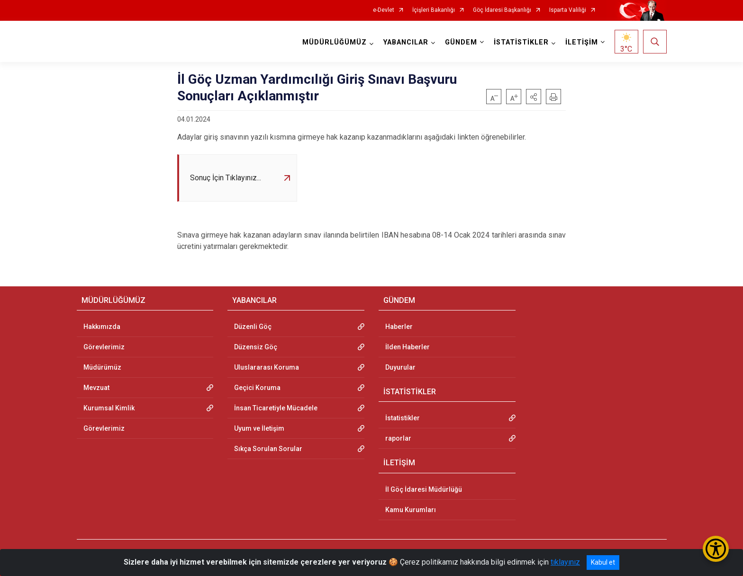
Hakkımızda (101, 326)
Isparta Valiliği (567, 10)
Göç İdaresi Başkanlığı (502, 10)
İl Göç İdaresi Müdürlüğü (423, 489)
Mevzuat (96, 387)
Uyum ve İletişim (259, 428)
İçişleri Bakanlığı (433, 10)
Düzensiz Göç (255, 347)
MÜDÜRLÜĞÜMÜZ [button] (334, 42)
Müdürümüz (102, 367)
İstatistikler (402, 418)
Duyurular (400, 367)
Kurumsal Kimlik (109, 408)
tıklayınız (565, 562)
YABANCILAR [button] (405, 42)
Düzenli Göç (253, 326)
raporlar (398, 438)
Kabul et (603, 562)
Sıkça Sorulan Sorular (268, 448)
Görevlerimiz (104, 347)
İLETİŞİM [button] (581, 42)
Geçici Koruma (257, 387)
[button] (533, 96)
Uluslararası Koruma (266, 367)
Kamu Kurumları (410, 510)
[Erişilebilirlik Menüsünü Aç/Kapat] (716, 549)
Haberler (399, 326)
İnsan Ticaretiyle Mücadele (275, 408)
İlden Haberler (407, 347)
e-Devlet (383, 10)
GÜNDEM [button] (461, 42)
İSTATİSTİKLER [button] (521, 42)
